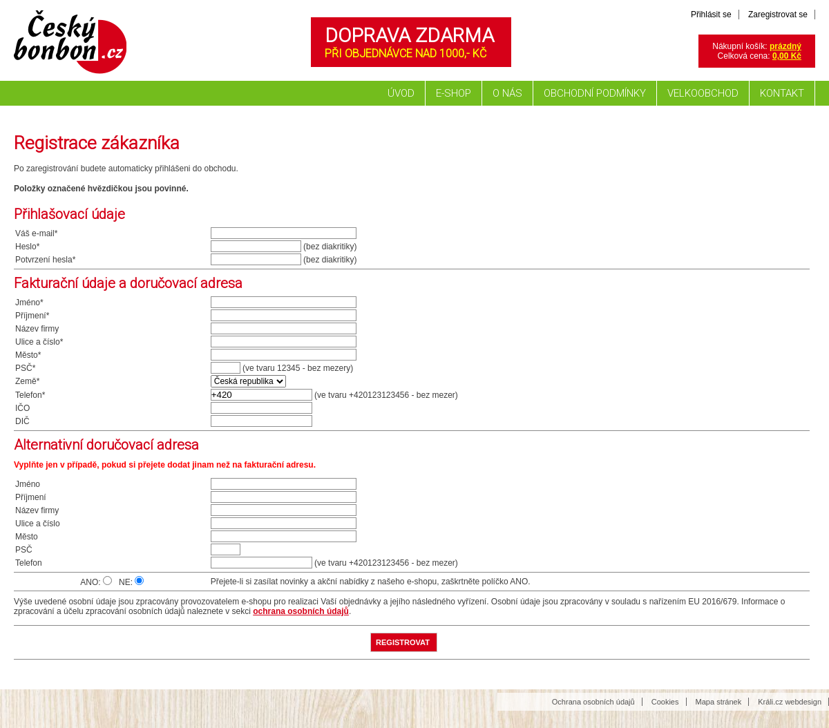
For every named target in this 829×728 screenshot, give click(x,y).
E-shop (453, 93)
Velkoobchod (703, 93)
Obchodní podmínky (595, 93)
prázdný (785, 46)
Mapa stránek (719, 702)
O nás (507, 93)
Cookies (665, 702)
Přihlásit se (711, 14)
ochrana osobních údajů (301, 611)
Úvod (401, 93)
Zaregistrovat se (778, 14)
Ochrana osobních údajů (593, 702)
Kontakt (782, 93)
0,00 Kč (786, 56)
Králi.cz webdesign (789, 702)
